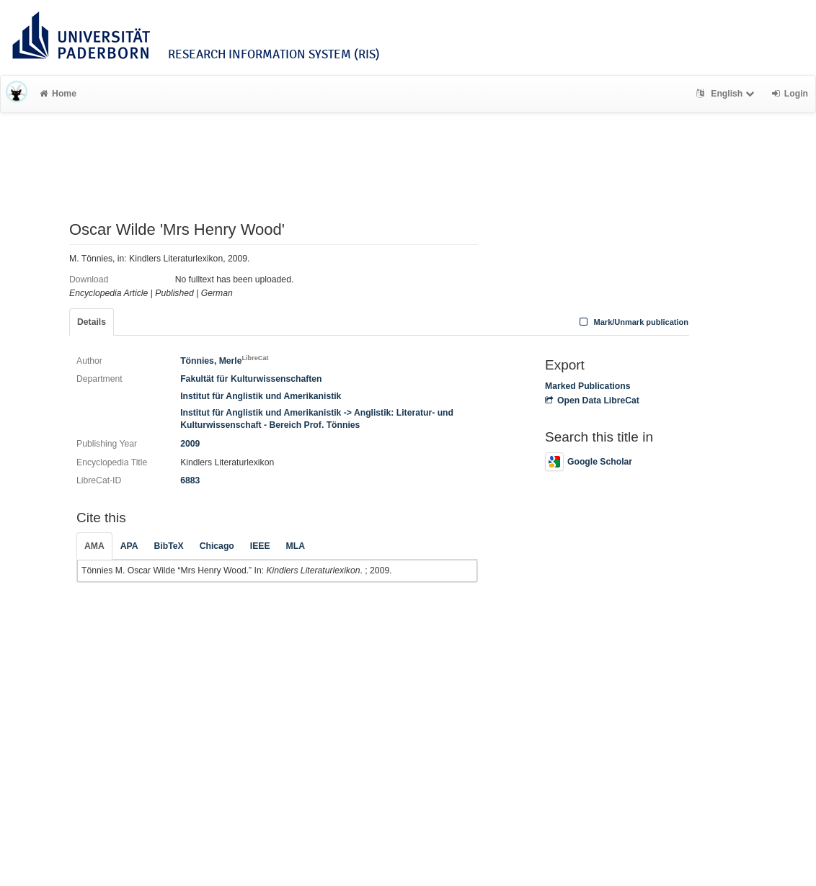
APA (129, 546)
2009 (190, 444)
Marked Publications (588, 386)
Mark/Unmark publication (632, 322)
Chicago (217, 546)
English (727, 94)
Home (58, 94)
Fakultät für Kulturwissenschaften (250, 379)
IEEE (260, 546)
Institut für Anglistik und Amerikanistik (260, 396)
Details (91, 322)
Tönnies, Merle (224, 361)
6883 (190, 480)
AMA (94, 546)
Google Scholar (588, 462)
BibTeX (169, 546)
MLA (295, 546)
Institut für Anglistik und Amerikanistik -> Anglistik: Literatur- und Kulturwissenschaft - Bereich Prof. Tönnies (316, 419)
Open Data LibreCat (592, 400)
